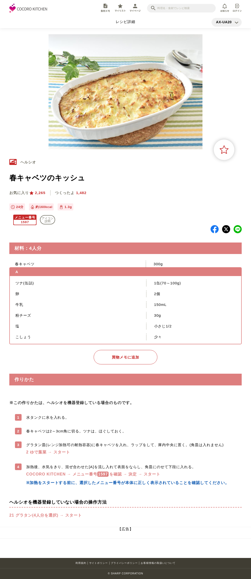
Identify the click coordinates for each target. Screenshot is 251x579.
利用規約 (80, 563)
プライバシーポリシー (124, 563)
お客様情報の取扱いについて (158, 563)
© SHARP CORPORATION (125, 573)
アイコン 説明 (47, 220)
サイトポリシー (98, 563)
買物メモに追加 (125, 357)
